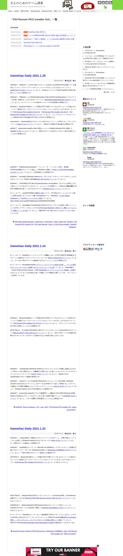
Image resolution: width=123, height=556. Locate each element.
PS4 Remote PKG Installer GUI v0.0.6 (54, 112)
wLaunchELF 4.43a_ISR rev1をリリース (29, 333)
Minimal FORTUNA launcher (35, 531)
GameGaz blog (35, 11)
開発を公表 (40, 193)
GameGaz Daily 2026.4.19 (92, 152)
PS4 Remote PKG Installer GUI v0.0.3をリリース (32, 462)
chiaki (56, 222)
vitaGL (74, 407)
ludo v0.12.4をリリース (62, 386)
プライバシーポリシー (90, 11)
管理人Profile (25, 11)
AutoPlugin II (39, 222)
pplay (65, 531)
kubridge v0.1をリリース (51, 189)
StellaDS (73, 224)
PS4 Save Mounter (40, 224)
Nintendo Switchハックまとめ (72, 11)
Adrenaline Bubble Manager (24, 222)
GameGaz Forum (47, 11)
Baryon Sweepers (29, 407)
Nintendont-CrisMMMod (54, 531)
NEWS (69, 80)
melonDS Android (19, 531)
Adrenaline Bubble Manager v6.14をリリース (60, 100)
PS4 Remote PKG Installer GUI (60, 407)
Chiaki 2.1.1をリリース (25, 124)
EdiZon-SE (62, 222)
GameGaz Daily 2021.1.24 (28, 246)
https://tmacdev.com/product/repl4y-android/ (39, 522)
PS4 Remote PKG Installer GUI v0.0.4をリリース (30, 323)
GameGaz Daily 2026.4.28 (92, 122)
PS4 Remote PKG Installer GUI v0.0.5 (26, 112)
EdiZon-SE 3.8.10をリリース (46, 179)
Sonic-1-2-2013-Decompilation (58, 224)
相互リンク (57, 11)
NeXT (46, 407)
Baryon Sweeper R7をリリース (59, 258)
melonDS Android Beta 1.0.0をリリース (55, 508)
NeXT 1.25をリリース (39, 374)
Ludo (42, 407)
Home (10, 11)
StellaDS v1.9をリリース (19, 131)
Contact (16, 11)
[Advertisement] (43, 150)
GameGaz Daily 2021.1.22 (28, 428)
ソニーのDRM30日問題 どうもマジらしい (99, 89)
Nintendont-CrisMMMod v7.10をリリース (62, 450)
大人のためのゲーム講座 (26, 3)
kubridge (70, 222)
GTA (37, 407)
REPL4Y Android (70, 534)
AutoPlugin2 (48, 222)
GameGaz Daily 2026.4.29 (92, 107)
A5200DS (18, 407)
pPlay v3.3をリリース (59, 440)
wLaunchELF (71, 410)
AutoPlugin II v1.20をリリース (20, 90)
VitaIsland (72, 227)
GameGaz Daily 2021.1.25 (28, 75)
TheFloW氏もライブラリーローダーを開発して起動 (56, 270)
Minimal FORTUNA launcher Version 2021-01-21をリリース (47, 498)
